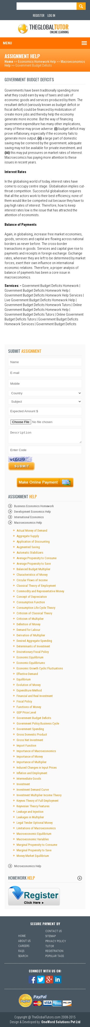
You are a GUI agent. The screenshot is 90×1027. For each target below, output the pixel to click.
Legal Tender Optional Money (35, 822)
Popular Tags (54, 956)
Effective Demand (27, 674)
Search (23, 956)
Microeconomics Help (27, 866)
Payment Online (45, 482)
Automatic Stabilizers (30, 552)
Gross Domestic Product (32, 734)
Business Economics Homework (34, 506)
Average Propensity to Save (34, 563)
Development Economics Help (32, 511)
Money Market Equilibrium (33, 856)
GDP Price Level (26, 712)
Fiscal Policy (24, 701)
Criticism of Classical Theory (34, 613)
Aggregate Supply (28, 536)
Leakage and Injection (30, 811)
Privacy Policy (55, 941)
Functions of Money (29, 707)
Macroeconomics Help (28, 522)
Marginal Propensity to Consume (37, 845)
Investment (23, 784)
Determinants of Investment (33, 646)
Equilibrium (24, 679)
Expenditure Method (29, 690)
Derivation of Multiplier (31, 635)
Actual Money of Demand (32, 530)
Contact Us (53, 931)
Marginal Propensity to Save (34, 850)
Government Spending (30, 729)
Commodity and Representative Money (40, 591)
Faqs (21, 951)
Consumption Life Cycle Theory (36, 607)
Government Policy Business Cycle (38, 723)
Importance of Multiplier (32, 762)
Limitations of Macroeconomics (36, 828)
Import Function (26, 745)
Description (45, 436)
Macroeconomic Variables (33, 839)
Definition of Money (28, 624)
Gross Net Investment (30, 740)
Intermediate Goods (29, 778)
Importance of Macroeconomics (36, 751)
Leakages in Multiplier (30, 817)
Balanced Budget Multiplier (33, 569)
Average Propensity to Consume (36, 558)
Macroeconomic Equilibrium (34, 834)
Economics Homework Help (37, 62)
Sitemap (50, 936)
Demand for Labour (28, 630)
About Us (24, 941)
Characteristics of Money (32, 574)
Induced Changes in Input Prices (37, 767)
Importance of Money (30, 756)
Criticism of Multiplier (30, 619)
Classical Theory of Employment (36, 585)
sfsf (34, 895)
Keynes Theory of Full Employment (38, 800)
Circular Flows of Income (32, 580)
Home (9, 62)
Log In (51, 15)
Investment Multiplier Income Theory (39, 795)
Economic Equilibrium (30, 657)
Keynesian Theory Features (33, 806)
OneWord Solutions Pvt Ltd (60, 1022)
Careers (23, 946)
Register (38, 15)
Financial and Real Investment (35, 696)
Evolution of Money (29, 685)
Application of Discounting (33, 541)
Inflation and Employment (32, 773)
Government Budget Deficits (34, 718)
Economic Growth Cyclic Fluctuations (40, 668)
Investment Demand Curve (33, 789)
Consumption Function (31, 602)
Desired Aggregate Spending (34, 641)
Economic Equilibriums (31, 663)
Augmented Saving (28, 547)
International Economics (29, 517)
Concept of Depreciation (32, 596)
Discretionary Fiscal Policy (33, 652)
